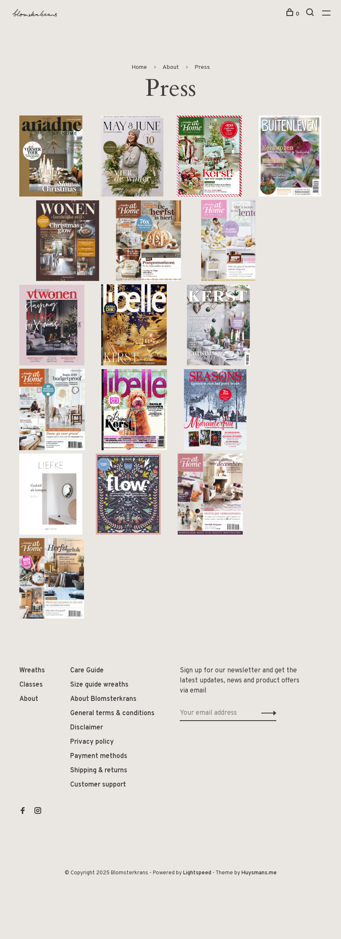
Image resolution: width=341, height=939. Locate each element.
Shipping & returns (98, 770)
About (171, 67)
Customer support (98, 785)
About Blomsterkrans (103, 699)
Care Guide (87, 670)
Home (139, 67)
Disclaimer (86, 728)
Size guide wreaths (99, 685)
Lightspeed (197, 873)
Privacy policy (92, 742)
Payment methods (98, 756)
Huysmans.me (259, 873)
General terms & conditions (112, 713)
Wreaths (32, 670)
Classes (31, 685)
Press (202, 67)
